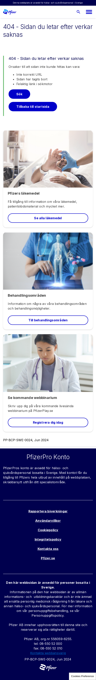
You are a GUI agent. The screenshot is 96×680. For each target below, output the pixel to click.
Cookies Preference (82, 676)
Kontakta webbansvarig (48, 653)
